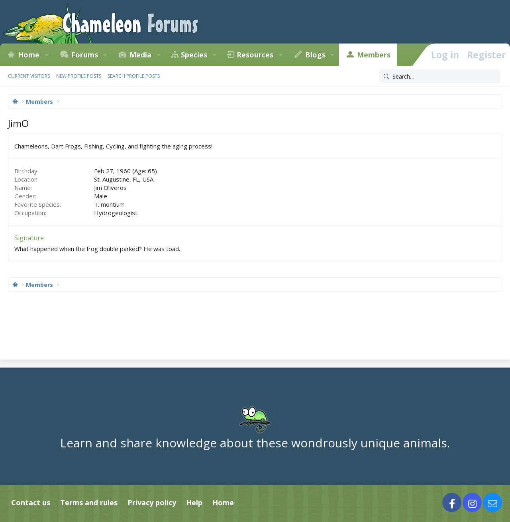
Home (28, 54)
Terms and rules (89, 502)
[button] (46, 55)
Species (194, 54)
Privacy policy (152, 502)
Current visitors (29, 76)
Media (140, 54)
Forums (84, 54)
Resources (255, 54)
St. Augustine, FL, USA (123, 179)
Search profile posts (134, 76)
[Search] (439, 76)
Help (194, 502)
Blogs (315, 54)
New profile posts (78, 76)
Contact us (30, 502)
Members (373, 54)
